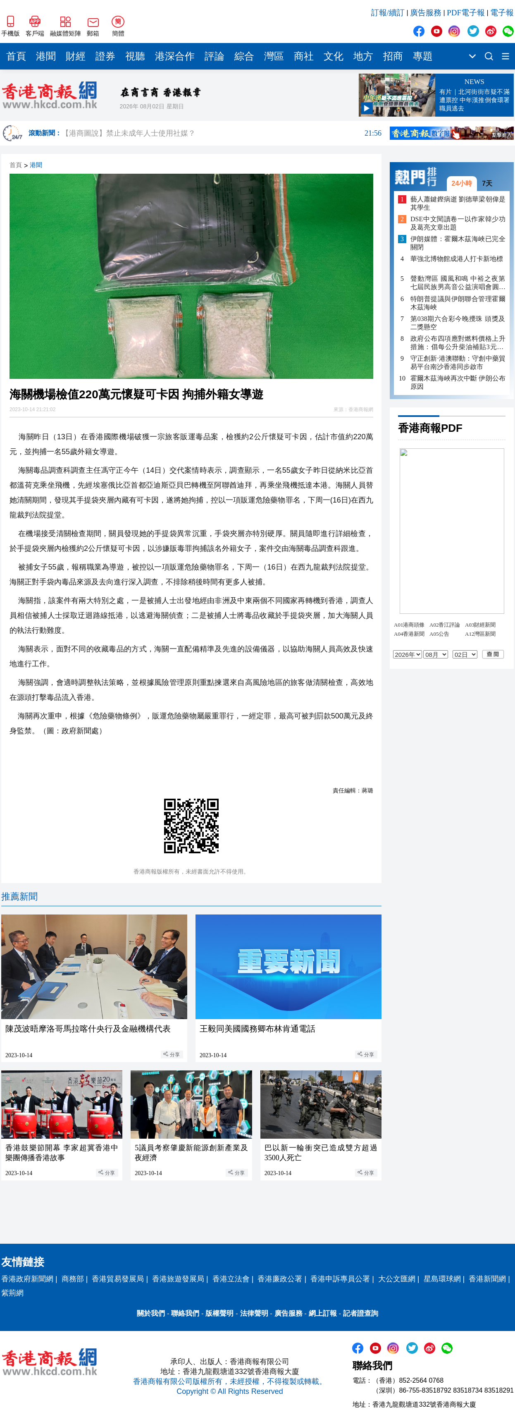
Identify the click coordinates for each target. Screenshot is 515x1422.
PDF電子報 (466, 12)
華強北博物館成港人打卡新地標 (456, 258)
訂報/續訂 (388, 12)
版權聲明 (219, 1313)
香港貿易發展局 (118, 1279)
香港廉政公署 (280, 1279)
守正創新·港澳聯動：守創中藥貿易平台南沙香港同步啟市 (457, 362)
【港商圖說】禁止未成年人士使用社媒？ (221, 133)
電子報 (502, 12)
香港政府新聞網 (27, 1279)
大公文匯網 (396, 1279)
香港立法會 (231, 1279)
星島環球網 (442, 1279)
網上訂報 (323, 1313)
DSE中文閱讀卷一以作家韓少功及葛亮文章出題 (457, 223)
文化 (333, 56)
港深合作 (175, 56)
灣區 (274, 56)
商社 (304, 56)
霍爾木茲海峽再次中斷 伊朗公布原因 (457, 382)
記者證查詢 (360, 1313)
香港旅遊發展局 (178, 1279)
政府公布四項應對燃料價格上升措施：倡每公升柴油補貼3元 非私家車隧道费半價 (457, 343)
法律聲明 (254, 1313)
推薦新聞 (19, 896)
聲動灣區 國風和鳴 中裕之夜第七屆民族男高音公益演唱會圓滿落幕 (457, 283)
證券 (105, 56)
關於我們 (151, 1313)
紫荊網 (12, 1293)
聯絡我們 (185, 1313)
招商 (393, 56)
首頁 (16, 56)
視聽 (135, 56)
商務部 (73, 1279)
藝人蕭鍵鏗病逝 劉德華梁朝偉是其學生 (457, 203)
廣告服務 (425, 12)
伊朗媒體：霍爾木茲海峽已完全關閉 (457, 243)
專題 (423, 56)
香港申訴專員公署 (340, 1279)
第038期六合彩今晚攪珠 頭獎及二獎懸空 (457, 322)
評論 (214, 56)
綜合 (244, 56)
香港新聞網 (487, 1279)
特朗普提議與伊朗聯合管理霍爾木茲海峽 (457, 303)
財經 (76, 56)
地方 (363, 56)
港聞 (46, 56)
